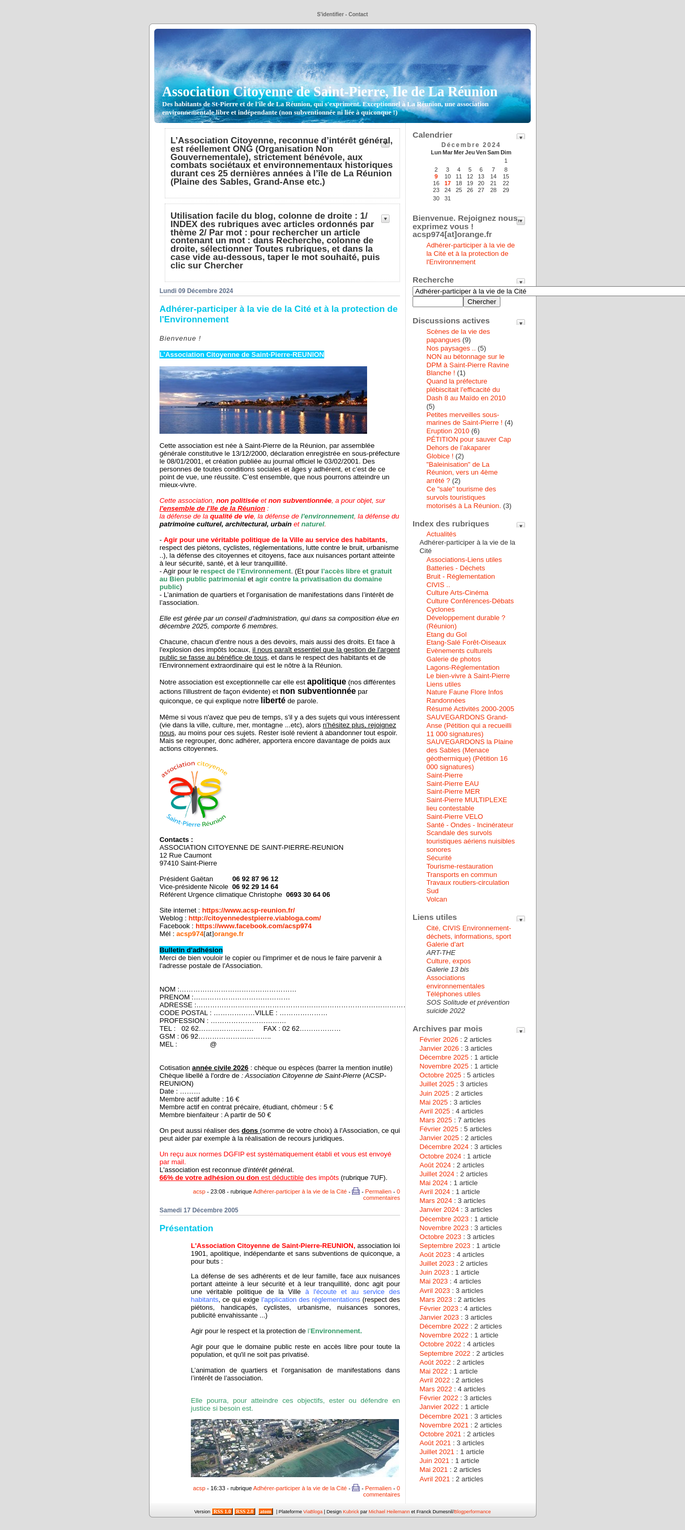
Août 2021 (435, 1443)
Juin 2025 (434, 1093)
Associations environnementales (455, 982)
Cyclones (440, 609)
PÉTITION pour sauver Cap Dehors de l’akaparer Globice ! (468, 447)
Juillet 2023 (436, 1263)
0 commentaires (381, 1194)
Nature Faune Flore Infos (464, 692)
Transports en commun (461, 875)
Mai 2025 (433, 1102)
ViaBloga (313, 1511)
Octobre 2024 (440, 1156)
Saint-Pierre (444, 775)
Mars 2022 (435, 1389)
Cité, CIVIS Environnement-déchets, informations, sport (468, 932)
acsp (199, 1191)
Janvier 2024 (439, 1209)
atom (266, 1511)
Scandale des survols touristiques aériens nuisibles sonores (470, 841)
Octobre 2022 (440, 1344)
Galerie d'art (444, 944)
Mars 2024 (435, 1201)
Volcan (436, 899)
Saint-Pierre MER (453, 791)
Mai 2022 (433, 1371)
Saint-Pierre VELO (454, 816)
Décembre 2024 (444, 1147)
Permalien (378, 1191)
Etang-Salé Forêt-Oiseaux (466, 642)
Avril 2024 (434, 1192)
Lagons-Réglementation (462, 667)
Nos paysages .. (451, 348)
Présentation (186, 1228)
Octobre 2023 (440, 1237)
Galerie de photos (453, 659)
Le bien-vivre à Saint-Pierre (468, 676)
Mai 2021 (433, 1469)
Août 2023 (435, 1254)
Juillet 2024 (436, 1174)
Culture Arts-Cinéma (457, 593)
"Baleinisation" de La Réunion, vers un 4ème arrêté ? (461, 472)
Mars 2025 (435, 1120)
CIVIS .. (438, 585)
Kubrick (351, 1511)
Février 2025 (438, 1129)
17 (447, 183)
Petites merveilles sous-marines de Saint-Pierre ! (464, 419)
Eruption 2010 (447, 431)
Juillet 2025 (436, 1084)
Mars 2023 (435, 1299)
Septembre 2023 (445, 1246)
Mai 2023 (433, 1281)
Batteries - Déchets (455, 568)
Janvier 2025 (439, 1138)
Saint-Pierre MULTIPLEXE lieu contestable (466, 804)
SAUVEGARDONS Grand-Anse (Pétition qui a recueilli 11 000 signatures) (468, 725)
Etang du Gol (446, 634)
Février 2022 (438, 1398)
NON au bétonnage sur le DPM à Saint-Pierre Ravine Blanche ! (467, 365)
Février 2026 (438, 1039)
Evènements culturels (459, 651)
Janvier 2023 (439, 1317)
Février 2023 (438, 1308)
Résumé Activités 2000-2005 (470, 709)
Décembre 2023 (444, 1219)
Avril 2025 (434, 1111)
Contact (358, 14)
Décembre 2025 (444, 1057)
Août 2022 (435, 1362)
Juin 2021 (434, 1461)
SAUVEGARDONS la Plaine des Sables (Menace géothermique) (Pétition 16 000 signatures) (469, 754)
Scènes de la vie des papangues (458, 336)
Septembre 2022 (445, 1353)
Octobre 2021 (440, 1434)
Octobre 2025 (440, 1075)
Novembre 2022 (444, 1335)
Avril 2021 (434, 1479)
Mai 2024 (433, 1183)
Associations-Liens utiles (463, 560)
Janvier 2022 (439, 1407)
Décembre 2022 (444, 1326)
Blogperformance (472, 1511)
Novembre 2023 (444, 1228)
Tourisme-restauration (459, 866)
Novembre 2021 (444, 1425)
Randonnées (445, 700)
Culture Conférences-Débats (469, 601)
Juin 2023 (434, 1272)
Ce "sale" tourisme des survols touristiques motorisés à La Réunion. (463, 497)
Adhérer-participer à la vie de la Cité (300, 1191)
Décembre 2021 (444, 1416)
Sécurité (438, 858)
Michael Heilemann (389, 1511)
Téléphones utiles (453, 994)
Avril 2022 (434, 1380)
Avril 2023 (434, 1291)
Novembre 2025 (444, 1066)
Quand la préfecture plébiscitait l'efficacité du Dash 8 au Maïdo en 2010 (466, 389)
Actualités (441, 534)
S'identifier (330, 14)
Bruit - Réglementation (460, 576)
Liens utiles (443, 684)
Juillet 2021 (436, 1452)
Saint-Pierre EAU (452, 784)
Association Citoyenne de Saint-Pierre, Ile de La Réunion (330, 100)
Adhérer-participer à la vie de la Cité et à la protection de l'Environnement (470, 253)
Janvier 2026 (439, 1048)
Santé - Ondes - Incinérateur (469, 825)
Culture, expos (448, 961)
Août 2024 (435, 1165)
